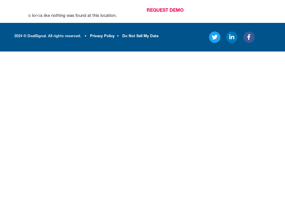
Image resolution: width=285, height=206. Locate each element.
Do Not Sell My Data (140, 36)
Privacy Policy (102, 36)
